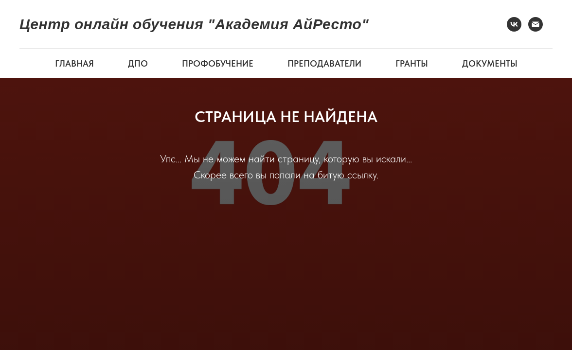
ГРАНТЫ (411, 63)
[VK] (514, 24)
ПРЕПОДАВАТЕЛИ (324, 63)
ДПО (138, 63)
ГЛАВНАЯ (74, 63)
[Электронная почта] (535, 24)
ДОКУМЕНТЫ (490, 63)
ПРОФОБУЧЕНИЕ (217, 63)
